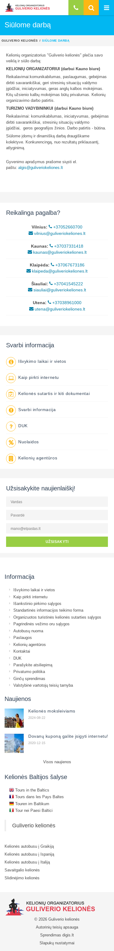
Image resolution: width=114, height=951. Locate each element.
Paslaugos (22, 637)
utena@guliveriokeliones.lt (57, 309)
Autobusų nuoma (28, 630)
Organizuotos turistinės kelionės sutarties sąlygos (57, 617)
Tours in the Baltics (29, 790)
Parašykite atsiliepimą (32, 664)
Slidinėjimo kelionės (22, 877)
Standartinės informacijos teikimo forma (48, 610)
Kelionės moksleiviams (51, 711)
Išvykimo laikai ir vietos (42, 361)
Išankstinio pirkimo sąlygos (37, 603)
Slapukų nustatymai (57, 942)
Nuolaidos (28, 441)
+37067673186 (68, 265)
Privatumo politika (29, 671)
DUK (23, 425)
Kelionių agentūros (37, 457)
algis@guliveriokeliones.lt (40, 167)
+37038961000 (64, 302)
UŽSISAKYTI (57, 541)
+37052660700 (65, 227)
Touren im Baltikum (29, 803)
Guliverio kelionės (20, 40)
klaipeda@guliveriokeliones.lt (57, 271)
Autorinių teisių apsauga (57, 927)
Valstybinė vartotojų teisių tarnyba (43, 685)
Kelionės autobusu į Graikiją (29, 846)
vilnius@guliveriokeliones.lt (57, 233)
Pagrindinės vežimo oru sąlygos (41, 623)
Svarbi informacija (37, 409)
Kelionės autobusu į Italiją (27, 862)
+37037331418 (66, 246)
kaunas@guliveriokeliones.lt (57, 252)
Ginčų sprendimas (29, 678)
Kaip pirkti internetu (38, 377)
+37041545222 (66, 283)
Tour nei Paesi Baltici (31, 810)
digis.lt (68, 934)
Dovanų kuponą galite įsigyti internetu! (68, 736)
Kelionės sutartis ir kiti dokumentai (54, 393)
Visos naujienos (57, 761)
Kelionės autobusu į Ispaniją (29, 854)
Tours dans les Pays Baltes (36, 796)
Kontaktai (21, 651)
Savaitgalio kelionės (22, 869)
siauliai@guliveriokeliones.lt (57, 289)
